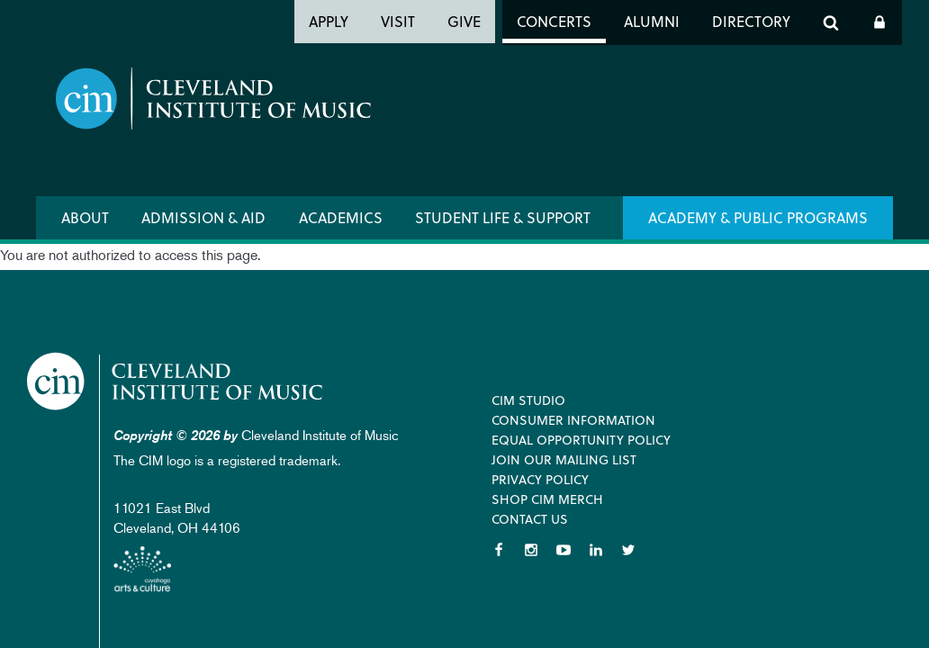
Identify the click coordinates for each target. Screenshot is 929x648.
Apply (328, 21)
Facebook (499, 550)
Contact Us (530, 518)
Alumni (652, 21)
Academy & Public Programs (758, 217)
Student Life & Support (503, 217)
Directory (751, 21)
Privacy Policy (540, 479)
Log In (879, 22)
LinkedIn (596, 550)
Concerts (554, 21)
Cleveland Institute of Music (176, 381)
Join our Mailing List (564, 459)
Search (831, 22)
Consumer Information (573, 419)
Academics (341, 217)
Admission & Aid (203, 217)
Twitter (628, 550)
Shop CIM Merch (547, 499)
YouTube (563, 550)
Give (464, 21)
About (85, 217)
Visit (398, 21)
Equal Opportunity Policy (581, 439)
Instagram (531, 550)
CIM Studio (528, 400)
